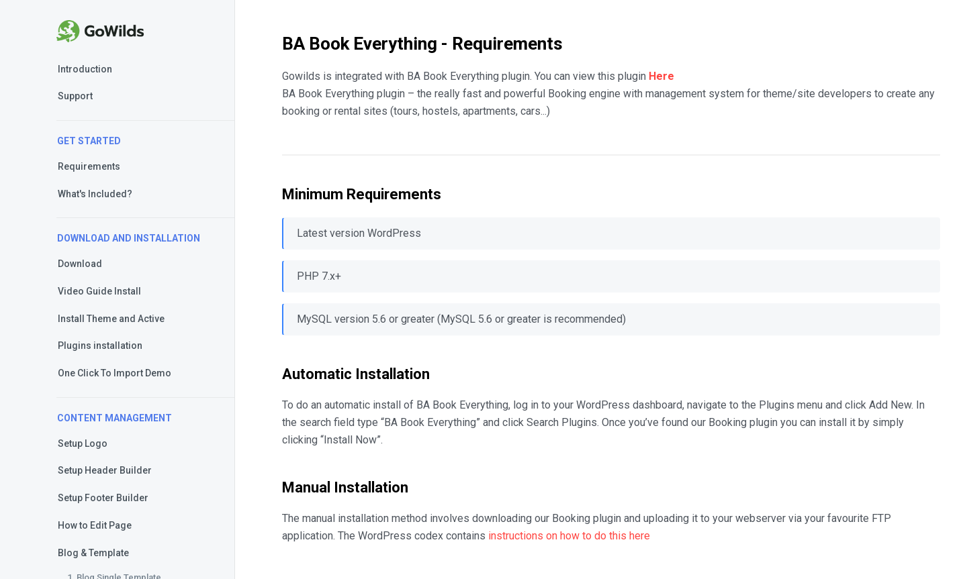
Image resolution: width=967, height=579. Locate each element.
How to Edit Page (95, 525)
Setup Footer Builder (103, 497)
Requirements (89, 166)
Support (75, 96)
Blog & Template (93, 552)
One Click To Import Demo (114, 373)
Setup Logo (82, 443)
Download (80, 263)
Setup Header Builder (105, 470)
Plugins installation (100, 345)
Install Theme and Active (111, 318)
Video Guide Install (99, 291)
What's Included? (95, 194)
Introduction (85, 69)
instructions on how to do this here (569, 535)
